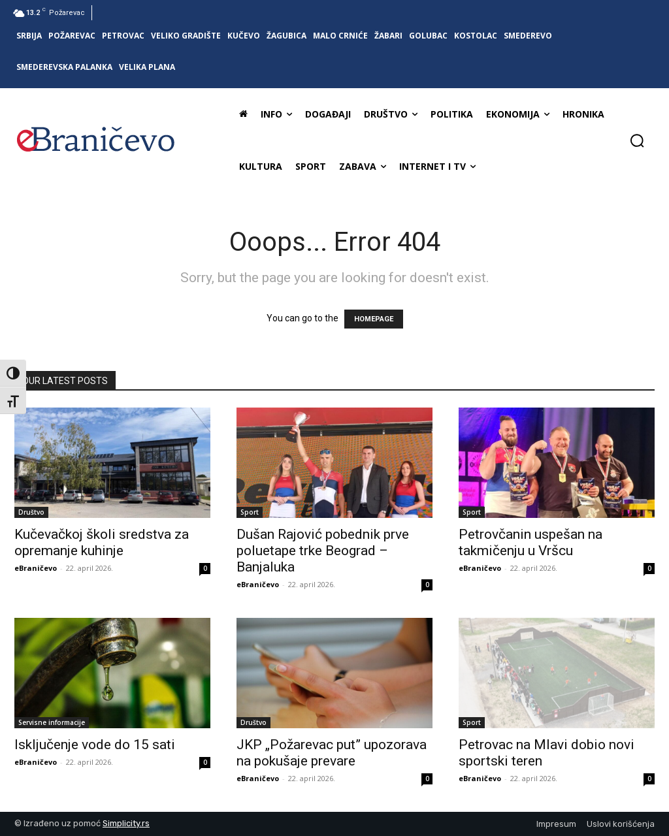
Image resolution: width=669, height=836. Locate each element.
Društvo (31, 512)
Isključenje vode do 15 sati (94, 744)
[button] (637, 140)
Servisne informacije (51, 722)
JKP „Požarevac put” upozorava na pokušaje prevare (332, 753)
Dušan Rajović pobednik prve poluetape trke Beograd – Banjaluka (323, 550)
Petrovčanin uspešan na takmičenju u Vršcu (530, 542)
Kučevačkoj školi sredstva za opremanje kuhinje (101, 542)
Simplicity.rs (126, 823)
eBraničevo (35, 568)
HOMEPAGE (373, 319)
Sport (249, 512)
